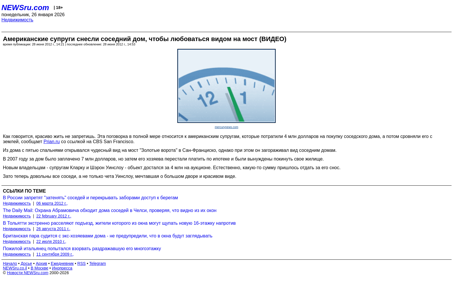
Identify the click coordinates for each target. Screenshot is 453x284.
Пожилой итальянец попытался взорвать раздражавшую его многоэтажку (82, 248)
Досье (26, 263)
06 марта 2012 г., (52, 203)
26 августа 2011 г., (53, 228)
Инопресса (62, 268)
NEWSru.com (25, 7)
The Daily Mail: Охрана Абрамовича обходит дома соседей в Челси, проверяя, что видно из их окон (109, 210)
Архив (41, 263)
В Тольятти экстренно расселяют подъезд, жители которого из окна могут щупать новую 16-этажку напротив (119, 223)
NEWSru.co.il (15, 268)
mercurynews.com (226, 127)
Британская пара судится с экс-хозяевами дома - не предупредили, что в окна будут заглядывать (107, 235)
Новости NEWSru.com (27, 272)
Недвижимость (17, 19)
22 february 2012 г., (53, 216)
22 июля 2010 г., (51, 241)
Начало (10, 263)
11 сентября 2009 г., (55, 254)
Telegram (97, 263)
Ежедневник (62, 263)
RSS (81, 263)
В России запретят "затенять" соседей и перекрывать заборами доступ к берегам (90, 197)
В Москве (39, 268)
